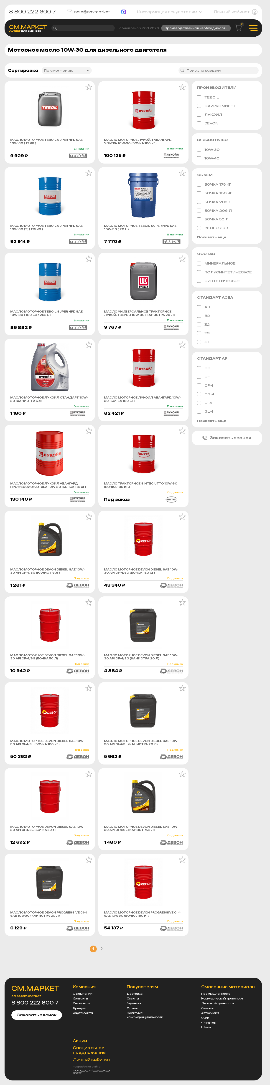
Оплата (136, 1003)
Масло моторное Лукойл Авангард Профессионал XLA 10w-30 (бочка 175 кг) (49, 496)
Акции (85, 1045)
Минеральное (216, 264)
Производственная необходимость (196, 28)
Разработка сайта (92, 1071)
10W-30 (208, 150)
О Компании (88, 998)
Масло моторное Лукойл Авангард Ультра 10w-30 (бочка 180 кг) (143, 143)
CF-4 (205, 386)
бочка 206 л (214, 211)
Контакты (85, 1003)
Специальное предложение (94, 1055)
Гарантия (137, 1008)
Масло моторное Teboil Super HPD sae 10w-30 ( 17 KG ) (47, 143)
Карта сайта (88, 1017)
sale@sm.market (88, 12)
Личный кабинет (235, 12)
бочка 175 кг (214, 185)
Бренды (84, 1013)
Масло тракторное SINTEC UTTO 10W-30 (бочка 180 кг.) (143, 495)
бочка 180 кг (214, 194)
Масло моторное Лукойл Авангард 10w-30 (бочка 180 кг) (143, 407)
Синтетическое (218, 282)
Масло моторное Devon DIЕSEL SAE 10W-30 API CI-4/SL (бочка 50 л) (47, 846)
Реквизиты (86, 1008)
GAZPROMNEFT (216, 107)
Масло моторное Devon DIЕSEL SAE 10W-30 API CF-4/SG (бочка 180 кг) (141, 585)
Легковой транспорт (217, 1008)
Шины (206, 1032)
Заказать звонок (226, 439)
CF (203, 378)
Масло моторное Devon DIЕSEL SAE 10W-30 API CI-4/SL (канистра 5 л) (141, 846)
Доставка (137, 998)
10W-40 (208, 159)
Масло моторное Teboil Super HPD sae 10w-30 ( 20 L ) (141, 230)
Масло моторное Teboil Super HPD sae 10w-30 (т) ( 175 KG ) (47, 230)
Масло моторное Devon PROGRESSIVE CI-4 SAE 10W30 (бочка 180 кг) (140, 935)
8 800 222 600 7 (32, 12)
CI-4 (204, 404)
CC (203, 369)
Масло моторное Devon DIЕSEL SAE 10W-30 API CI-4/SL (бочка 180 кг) (47, 759)
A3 (203, 308)
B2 (203, 317)
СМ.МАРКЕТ (39, 993)
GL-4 (205, 413)
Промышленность (215, 998)
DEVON (207, 124)
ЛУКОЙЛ (209, 115)
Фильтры (208, 1027)
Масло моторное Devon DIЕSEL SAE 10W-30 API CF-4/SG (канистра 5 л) (47, 585)
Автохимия (210, 1017)
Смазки (207, 1013)
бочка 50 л (213, 220)
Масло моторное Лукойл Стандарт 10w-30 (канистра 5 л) (49, 407)
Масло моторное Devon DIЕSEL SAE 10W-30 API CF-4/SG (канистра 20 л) (141, 672)
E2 (203, 325)
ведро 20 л (213, 229)
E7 (203, 343)
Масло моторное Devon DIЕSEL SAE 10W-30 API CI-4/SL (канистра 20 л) (141, 759)
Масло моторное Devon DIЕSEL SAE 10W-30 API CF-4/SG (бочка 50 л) (47, 672)
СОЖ (205, 1022)
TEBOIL (208, 98)
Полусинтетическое (224, 273)
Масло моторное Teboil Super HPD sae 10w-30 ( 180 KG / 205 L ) (47, 316)
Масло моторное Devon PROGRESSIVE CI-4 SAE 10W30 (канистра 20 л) (39, 935)
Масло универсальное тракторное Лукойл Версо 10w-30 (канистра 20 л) (143, 318)
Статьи (135, 1013)
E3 (203, 334)
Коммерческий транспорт (222, 1003)
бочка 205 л (214, 203)
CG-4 (205, 395)
